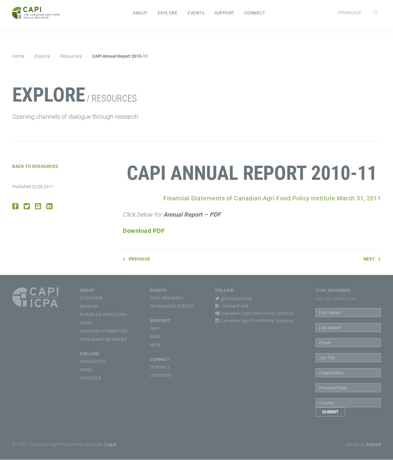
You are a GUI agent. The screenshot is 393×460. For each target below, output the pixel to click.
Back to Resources (35, 166)
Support (224, 13)
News (86, 370)
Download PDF (144, 231)
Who (155, 336)
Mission (89, 306)
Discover (90, 378)
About (140, 13)
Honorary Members (103, 339)
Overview (91, 298)
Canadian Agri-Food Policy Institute (254, 313)
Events (196, 13)
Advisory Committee (104, 331)
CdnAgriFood (231, 306)
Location (161, 375)
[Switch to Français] (349, 12)
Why (155, 328)
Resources (71, 56)
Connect (254, 13)
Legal (111, 444)
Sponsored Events (172, 306)
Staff (86, 323)
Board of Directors (103, 314)
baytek (374, 444)
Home (18, 56)
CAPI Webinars (167, 298)
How (155, 345)
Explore (168, 13)
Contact (160, 367)
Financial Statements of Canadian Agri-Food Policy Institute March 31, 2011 (272, 198)
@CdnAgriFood (233, 298)
